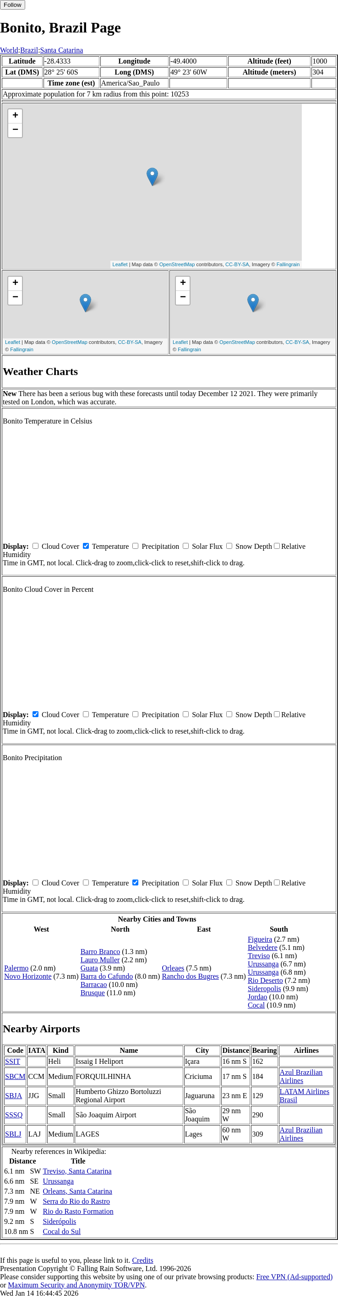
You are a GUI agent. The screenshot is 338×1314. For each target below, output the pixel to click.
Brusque (93, 993)
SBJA (13, 1095)
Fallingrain (288, 264)
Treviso (259, 956)
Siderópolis (59, 1221)
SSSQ (13, 1115)
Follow (13, 4)
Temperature (110, 546)
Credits (142, 1260)
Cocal (256, 1005)
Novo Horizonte (28, 976)
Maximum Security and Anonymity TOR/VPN (76, 1285)
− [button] (15, 130)
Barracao (94, 984)
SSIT (12, 1061)
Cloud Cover (60, 546)
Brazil (29, 50)
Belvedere (263, 947)
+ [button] (15, 116)
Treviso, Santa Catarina (77, 1171)
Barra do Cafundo (107, 976)
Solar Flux (207, 546)
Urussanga (263, 964)
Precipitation (160, 546)
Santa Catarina (61, 50)
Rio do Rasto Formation (78, 1211)
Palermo (16, 968)
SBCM (15, 1076)
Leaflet (120, 264)
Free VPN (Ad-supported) (294, 1277)
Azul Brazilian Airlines (301, 1076)
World (9, 50)
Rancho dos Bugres (190, 976)
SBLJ (13, 1134)
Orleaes (173, 968)
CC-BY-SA (237, 264)
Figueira (260, 939)
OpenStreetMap (177, 264)
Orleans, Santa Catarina (77, 1191)
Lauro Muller (100, 960)
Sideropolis (264, 988)
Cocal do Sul (62, 1231)
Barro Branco (100, 951)
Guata (89, 968)
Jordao (257, 997)
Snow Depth (253, 546)
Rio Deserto (265, 980)
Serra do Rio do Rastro (76, 1201)
